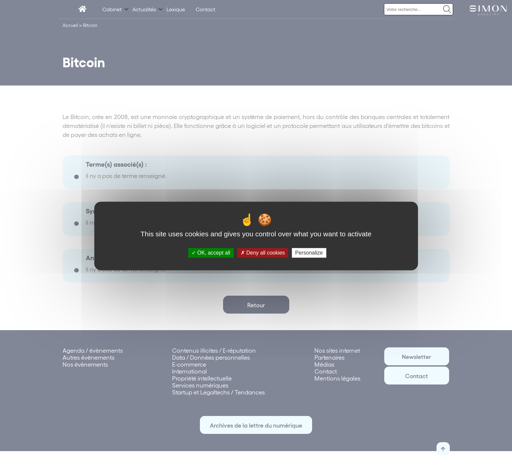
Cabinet (112, 9)
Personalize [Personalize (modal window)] (309, 253)
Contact (205, 9)
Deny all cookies (263, 253)
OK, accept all (211, 253)
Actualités (144, 9)
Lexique (175, 9)
